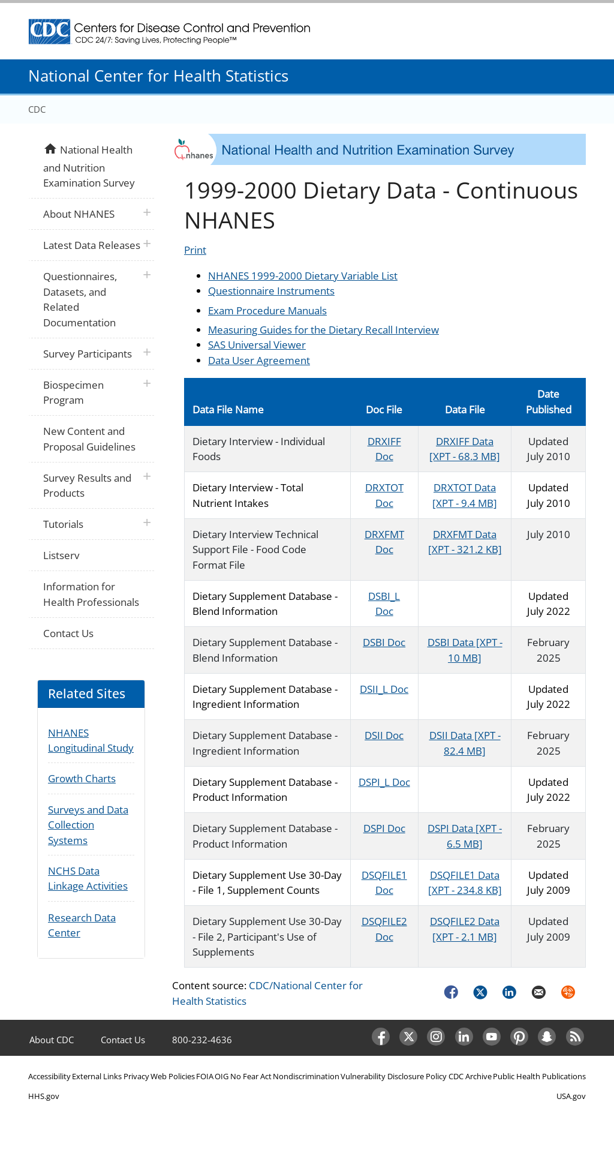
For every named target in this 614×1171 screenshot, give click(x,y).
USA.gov (571, 1096)
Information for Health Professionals (91, 594)
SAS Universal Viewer (257, 345)
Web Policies (173, 1076)
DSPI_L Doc (384, 782)
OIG (221, 1076)
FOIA (204, 1076)
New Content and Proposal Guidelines (89, 439)
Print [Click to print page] (195, 250)
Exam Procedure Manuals (267, 310)
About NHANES (79, 214)
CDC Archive (470, 1076)
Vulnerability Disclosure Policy (394, 1076)
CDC (37, 109)
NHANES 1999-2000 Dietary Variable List (303, 276)
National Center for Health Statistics (158, 75)
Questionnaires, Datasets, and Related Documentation (80, 299)
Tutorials (63, 524)
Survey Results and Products (87, 485)
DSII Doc (384, 735)
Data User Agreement (259, 360)
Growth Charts (82, 778)
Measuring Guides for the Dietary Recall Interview (323, 330)
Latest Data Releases (91, 245)
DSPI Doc (384, 828)
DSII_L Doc (384, 689)
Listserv (61, 555)
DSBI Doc (384, 642)
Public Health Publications (539, 1076)
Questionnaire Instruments (271, 291)
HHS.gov (43, 1096)
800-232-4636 (202, 1040)
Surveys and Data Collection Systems (88, 825)
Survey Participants (87, 354)
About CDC (51, 1040)
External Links (97, 1076)
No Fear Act (251, 1076)
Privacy (136, 1076)
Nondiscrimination (306, 1076)
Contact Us (68, 633)
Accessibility (49, 1076)
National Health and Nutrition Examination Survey (89, 165)
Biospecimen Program (73, 392)
